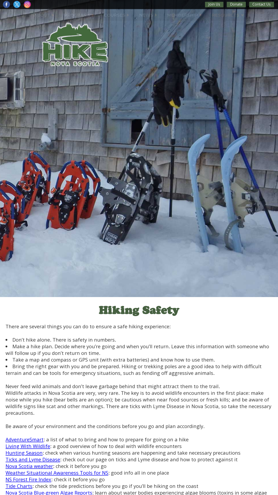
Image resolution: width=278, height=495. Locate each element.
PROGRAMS (79, 15)
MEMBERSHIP (184, 15)
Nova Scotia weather (29, 466)
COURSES (116, 15)
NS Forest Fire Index (28, 479)
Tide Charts (19, 486)
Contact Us (261, 4)
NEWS (148, 15)
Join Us (214, 4)
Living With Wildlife (28, 446)
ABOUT (44, 15)
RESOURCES (228, 15)
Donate (236, 4)
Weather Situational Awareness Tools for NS (57, 472)
